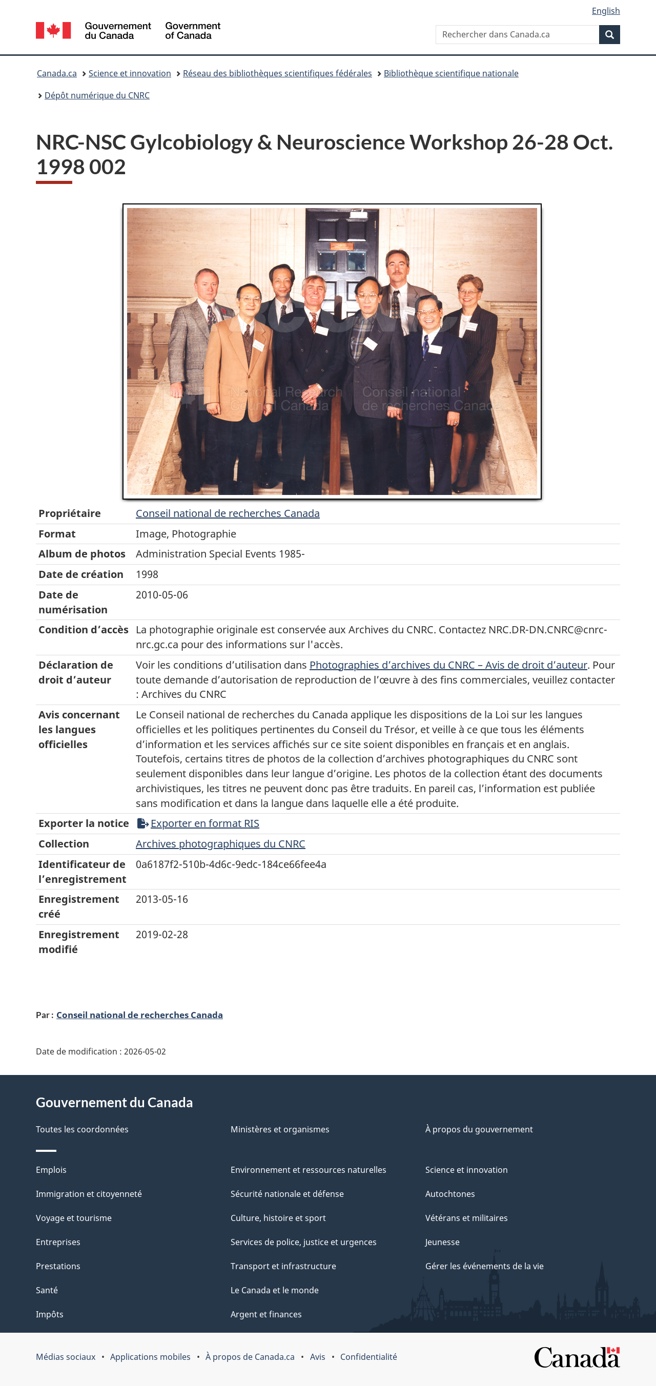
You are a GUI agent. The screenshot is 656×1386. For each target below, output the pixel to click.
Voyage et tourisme (74, 1218)
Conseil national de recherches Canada (139, 1014)
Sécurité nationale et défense (287, 1193)
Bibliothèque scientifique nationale (451, 73)
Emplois (51, 1169)
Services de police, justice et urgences (304, 1242)
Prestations (58, 1266)
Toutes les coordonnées (82, 1129)
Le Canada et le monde (275, 1290)
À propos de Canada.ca (250, 1356)
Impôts (50, 1314)
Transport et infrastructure (283, 1266)
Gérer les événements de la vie (484, 1266)
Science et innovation (130, 73)
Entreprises (58, 1242)
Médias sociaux (65, 1356)
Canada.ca (57, 73)
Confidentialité (368, 1356)
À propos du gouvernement (479, 1129)
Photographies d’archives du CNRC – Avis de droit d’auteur (448, 665)
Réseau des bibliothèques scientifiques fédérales (277, 73)
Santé (47, 1290)
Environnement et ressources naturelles (308, 1169)
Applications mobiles (150, 1356)
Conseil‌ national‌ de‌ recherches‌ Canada (228, 513)
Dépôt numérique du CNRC (97, 95)
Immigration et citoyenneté (89, 1193)
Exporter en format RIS (198, 823)
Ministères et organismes (280, 1129)
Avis (317, 1356)
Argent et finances (266, 1314)
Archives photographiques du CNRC (220, 844)
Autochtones (450, 1193)
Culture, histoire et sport (278, 1218)
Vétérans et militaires (466, 1218)
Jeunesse (442, 1242)
